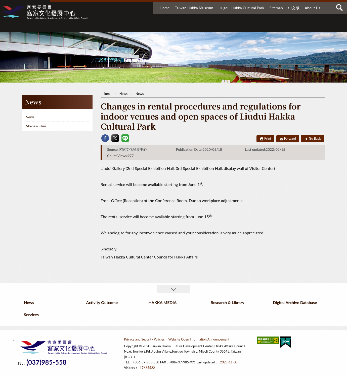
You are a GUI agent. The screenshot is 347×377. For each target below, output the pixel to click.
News (103, 27)
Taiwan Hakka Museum (194, 8)
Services (306, 27)
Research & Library (221, 27)
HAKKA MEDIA (185, 27)
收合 (173, 289)
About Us (312, 8)
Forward (290, 138)
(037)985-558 (46, 362)
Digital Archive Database (269, 27)
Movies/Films (36, 126)
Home (165, 8)
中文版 (293, 8)
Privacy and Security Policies (144, 339)
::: (4, 5)
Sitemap (276, 8)
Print (267, 138)
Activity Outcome (147, 27)
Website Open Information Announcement (199, 339)
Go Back (315, 138)
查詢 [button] (339, 7)
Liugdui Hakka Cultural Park (241, 8)
